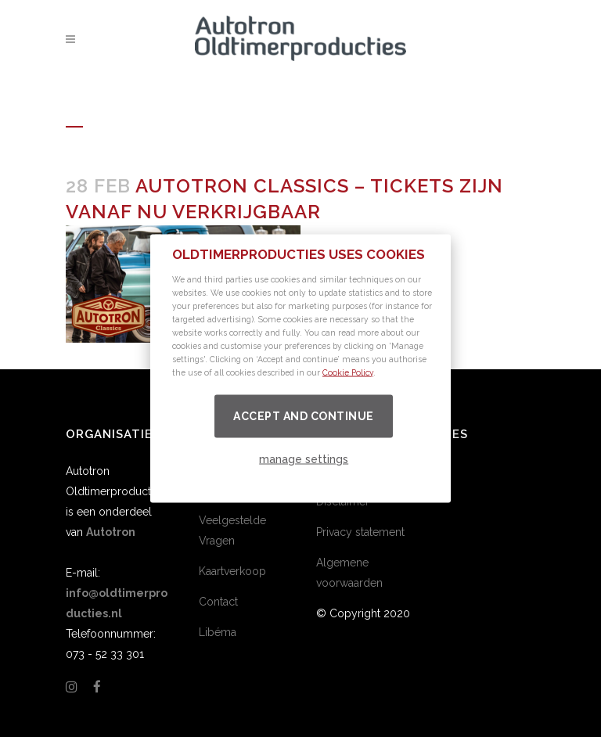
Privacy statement (360, 532)
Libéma (217, 632)
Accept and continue (303, 415)
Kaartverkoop (232, 571)
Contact (218, 601)
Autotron (110, 532)
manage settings (303, 458)
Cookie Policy (347, 371)
